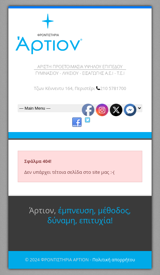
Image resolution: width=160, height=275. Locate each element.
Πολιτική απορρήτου (113, 260)
